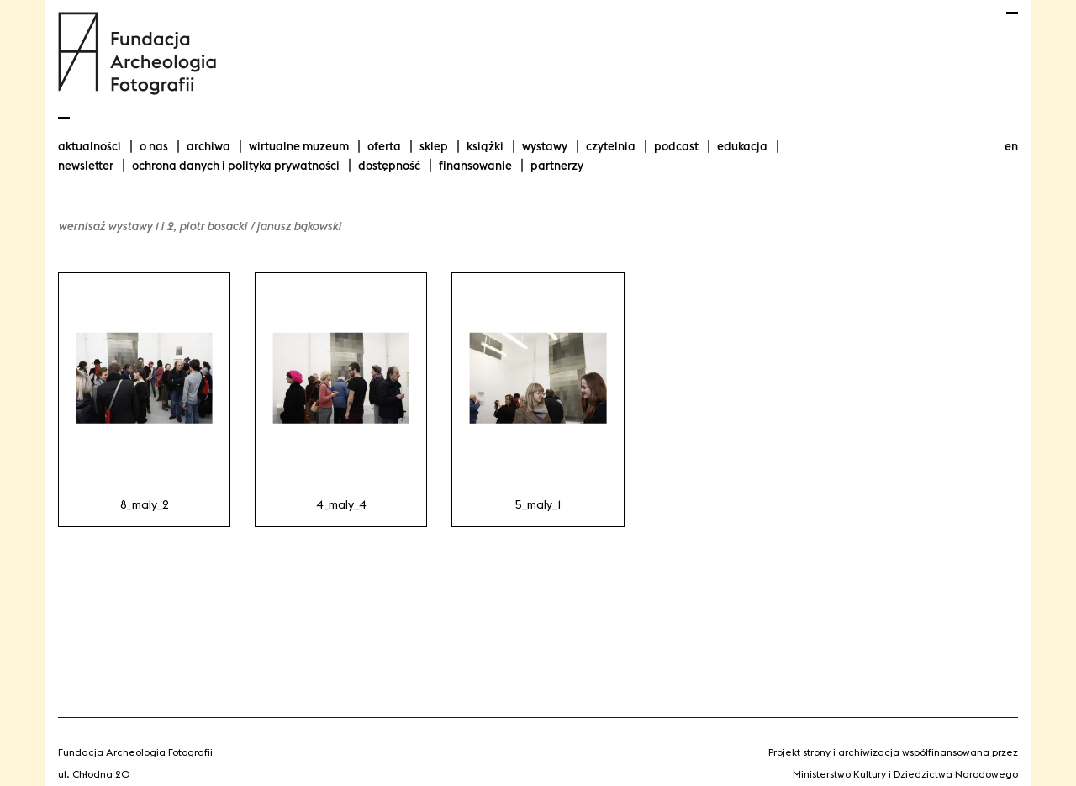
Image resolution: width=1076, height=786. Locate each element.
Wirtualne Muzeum (299, 146)
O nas (154, 146)
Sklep (433, 146)
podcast (676, 146)
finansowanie (475, 165)
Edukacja (742, 146)
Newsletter (85, 165)
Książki (485, 146)
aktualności (89, 146)
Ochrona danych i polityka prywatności (236, 165)
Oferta (384, 146)
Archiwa (208, 146)
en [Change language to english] (1011, 146)
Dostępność (389, 165)
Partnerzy (556, 165)
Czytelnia (611, 146)
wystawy (544, 146)
